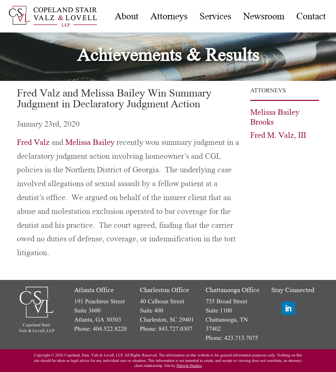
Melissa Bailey (89, 142)
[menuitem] (126, 16)
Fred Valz (33, 142)
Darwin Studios (189, 366)
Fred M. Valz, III (278, 135)
